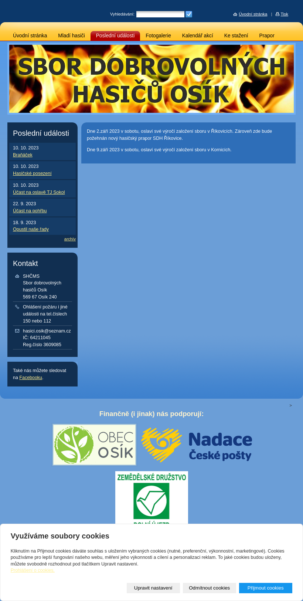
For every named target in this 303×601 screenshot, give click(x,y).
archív (70, 239)
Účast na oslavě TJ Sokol (39, 192)
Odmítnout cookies (209, 588)
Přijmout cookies (266, 588)
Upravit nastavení (153, 588)
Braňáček (23, 155)
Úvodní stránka (30, 35)
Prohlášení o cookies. (33, 570)
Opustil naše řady (31, 229)
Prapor (267, 35)
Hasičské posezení (32, 173)
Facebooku (30, 377)
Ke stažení (236, 35)
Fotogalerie (158, 35)
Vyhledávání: (122, 14)
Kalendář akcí (197, 35)
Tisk (284, 14)
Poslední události (115, 35)
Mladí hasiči (71, 35)
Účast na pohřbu (30, 210)
